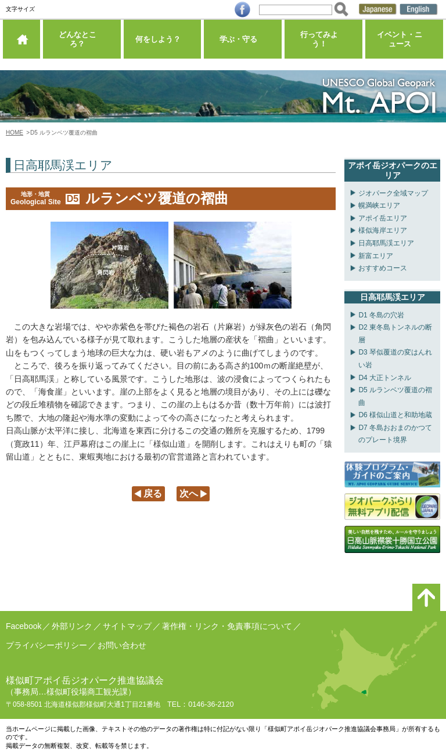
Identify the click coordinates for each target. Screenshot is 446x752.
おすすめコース (382, 268)
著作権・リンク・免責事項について (227, 626)
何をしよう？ (162, 43)
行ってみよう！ (323, 43)
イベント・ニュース (404, 43)
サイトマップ (127, 626)
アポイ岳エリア (382, 218)
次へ (188, 493)
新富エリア (375, 256)
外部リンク (72, 626)
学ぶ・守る (243, 43)
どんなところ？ (81, 43)
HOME (14, 132)
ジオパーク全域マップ (393, 193)
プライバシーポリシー (46, 645)
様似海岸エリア (382, 230)
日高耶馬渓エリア (386, 243)
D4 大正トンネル (384, 378)
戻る (152, 493)
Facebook (23, 626)
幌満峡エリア (379, 205)
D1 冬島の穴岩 (381, 315)
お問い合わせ (122, 645)
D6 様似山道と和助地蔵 (395, 415)
